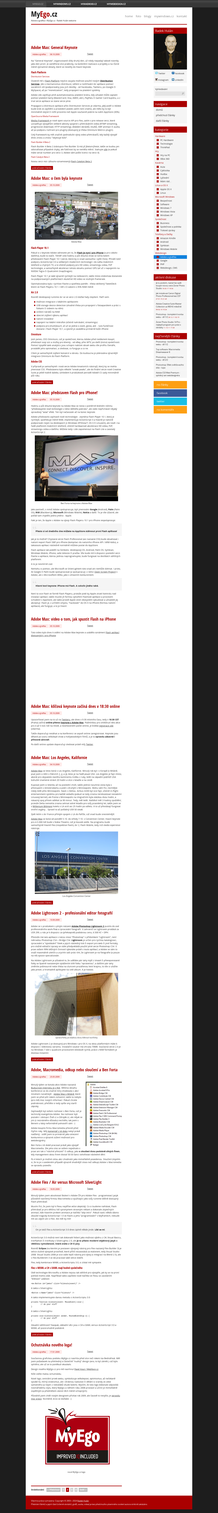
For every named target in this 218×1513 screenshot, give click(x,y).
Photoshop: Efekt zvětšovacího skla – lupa (170, 366)
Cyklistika (163, 170)
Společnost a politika (169, 226)
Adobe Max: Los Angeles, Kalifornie (59, 757)
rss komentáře (165, 409)
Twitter (89, 744)
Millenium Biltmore (42, 806)
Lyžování (163, 177)
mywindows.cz (164, 16)
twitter (161, 401)
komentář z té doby (58, 1131)
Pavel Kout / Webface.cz (86, 1372)
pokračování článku (42, 167)
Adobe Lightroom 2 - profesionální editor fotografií (72, 913)
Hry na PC (163, 155)
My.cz (44, 14)
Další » (83, 1493)
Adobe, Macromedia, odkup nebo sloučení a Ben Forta (74, 1069)
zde (105, 149)
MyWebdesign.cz (116, 4)
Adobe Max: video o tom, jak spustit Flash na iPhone (73, 619)
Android (162, 241)
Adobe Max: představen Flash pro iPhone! (64, 392)
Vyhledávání (161, 89)
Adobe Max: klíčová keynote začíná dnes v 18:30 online (75, 706)
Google (162, 260)
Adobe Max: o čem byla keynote (56, 178)
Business (163, 223)
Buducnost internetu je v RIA (45, 1087)
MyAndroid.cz (89, 4)
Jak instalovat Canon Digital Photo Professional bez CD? (168, 296)
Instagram (163, 79)
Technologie (165, 143)
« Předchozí (53, 1493)
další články (162, 120)
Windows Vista (166, 211)
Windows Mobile (167, 249)
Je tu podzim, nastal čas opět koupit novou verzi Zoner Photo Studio (170, 285)
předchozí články (165, 115)
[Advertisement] (86, 34)
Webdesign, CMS (167, 267)
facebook (162, 393)
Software (163, 204)
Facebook (179, 73)
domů (159, 109)
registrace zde (106, 725)
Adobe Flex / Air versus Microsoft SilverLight (66, 1182)
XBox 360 (163, 158)
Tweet (90, 53)
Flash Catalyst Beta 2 (81, 161)
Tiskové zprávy (166, 230)
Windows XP (165, 215)
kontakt (182, 16)
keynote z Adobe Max (72, 722)
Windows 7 (164, 208)
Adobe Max (36, 770)
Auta (161, 166)
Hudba (162, 174)
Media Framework (40, 120)
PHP (160, 264)
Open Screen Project (104, 571)
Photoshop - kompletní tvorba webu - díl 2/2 (169, 358)
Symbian (163, 245)
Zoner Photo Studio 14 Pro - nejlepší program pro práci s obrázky (168, 325)
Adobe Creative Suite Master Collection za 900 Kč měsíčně (169, 306)
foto (138, 16)
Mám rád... (164, 181)
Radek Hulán (83, 1504)
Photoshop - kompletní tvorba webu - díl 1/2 (169, 315)
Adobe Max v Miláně (64, 1094)
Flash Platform (52, 80)
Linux (161, 192)
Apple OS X (164, 189)
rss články (162, 384)
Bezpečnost (164, 200)
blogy (147, 16)
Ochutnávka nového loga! (51, 1348)
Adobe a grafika (39, 54)
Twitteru (66, 719)
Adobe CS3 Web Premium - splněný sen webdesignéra (168, 374)
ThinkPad (163, 147)
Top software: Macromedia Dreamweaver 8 (168, 350)
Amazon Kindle (166, 238)
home (129, 16)
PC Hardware (165, 140)
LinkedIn (179, 79)
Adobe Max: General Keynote (54, 47)
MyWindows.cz (62, 4)
